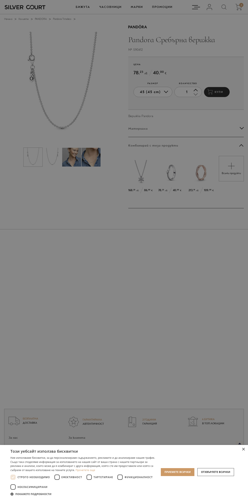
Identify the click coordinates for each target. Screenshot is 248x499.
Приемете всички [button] (177, 472)
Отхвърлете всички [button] (215, 472)
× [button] (243, 449)
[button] (83, 494)
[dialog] (124, 249)
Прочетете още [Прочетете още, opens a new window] (85, 470)
